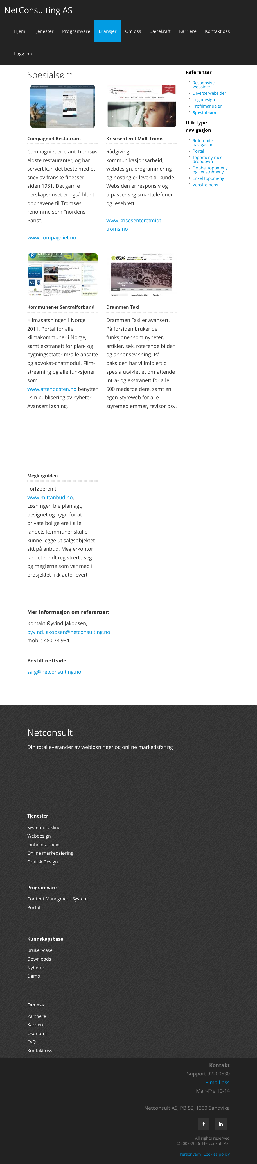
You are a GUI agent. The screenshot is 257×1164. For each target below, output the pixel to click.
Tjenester (44, 31)
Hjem (19, 31)
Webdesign (39, 836)
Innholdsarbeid (43, 844)
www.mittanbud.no (50, 497)
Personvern (190, 1154)
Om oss (133, 31)
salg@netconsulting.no (54, 671)
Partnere (36, 1016)
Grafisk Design (43, 862)
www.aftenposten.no (51, 388)
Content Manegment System (57, 899)
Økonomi (37, 1033)
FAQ (31, 1042)
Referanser (199, 72)
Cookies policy (216, 1154)
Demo (33, 976)
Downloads (39, 959)
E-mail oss (217, 1082)
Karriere (188, 31)
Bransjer (108, 31)
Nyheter (36, 968)
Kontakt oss (217, 31)
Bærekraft (160, 31)
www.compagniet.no (51, 237)
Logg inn (23, 54)
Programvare (76, 31)
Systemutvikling (43, 827)
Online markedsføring (50, 853)
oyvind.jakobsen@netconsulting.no (68, 631)
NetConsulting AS (38, 10)
